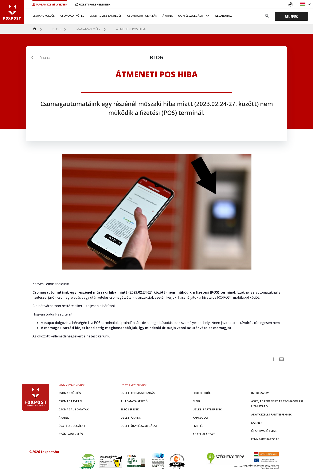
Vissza (45, 57)
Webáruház (223, 16)
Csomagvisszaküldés (106, 16)
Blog (56, 29)
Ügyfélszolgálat (191, 16)
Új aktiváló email (264, 431)
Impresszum (260, 393)
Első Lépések (130, 409)
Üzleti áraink (131, 417)
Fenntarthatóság (265, 439)
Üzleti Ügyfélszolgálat (139, 426)
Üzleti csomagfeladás (138, 393)
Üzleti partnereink (207, 409)
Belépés (291, 16)
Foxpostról (202, 393)
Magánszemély (88, 29)
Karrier (256, 423)
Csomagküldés (43, 16)
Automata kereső (134, 401)
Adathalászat (204, 434)
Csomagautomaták (142, 16)
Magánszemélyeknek (49, 4)
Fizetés (198, 426)
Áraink (168, 16)
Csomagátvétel (72, 16)
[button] (303, 4)
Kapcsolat (201, 417)
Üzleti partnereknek (92, 4)
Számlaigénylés (71, 434)
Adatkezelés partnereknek (271, 414)
